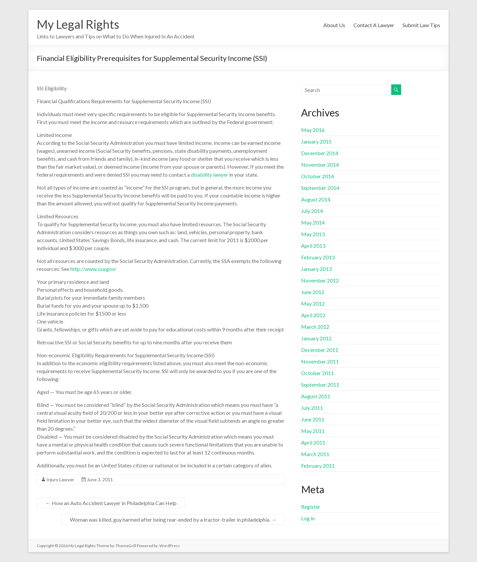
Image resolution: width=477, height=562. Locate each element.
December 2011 (319, 350)
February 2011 (318, 465)
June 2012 (312, 292)
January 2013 (316, 269)
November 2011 (320, 361)
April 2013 (313, 245)
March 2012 (315, 327)
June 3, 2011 (100, 479)
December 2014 (319, 153)
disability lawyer (209, 174)
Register (310, 506)
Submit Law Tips (421, 25)
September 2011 (320, 384)
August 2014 (315, 199)
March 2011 (315, 454)
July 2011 (312, 408)
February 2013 (318, 257)
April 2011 (313, 442)
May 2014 (313, 222)
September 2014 (320, 188)
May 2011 (313, 431)
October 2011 (317, 373)
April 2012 (313, 315)
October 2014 (317, 176)
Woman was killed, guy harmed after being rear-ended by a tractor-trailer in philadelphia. (173, 519)
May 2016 (313, 130)
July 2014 (312, 211)
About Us (334, 25)
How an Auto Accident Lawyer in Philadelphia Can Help (111, 503)
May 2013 (313, 234)
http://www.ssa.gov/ (93, 269)
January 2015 (316, 141)
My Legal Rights (78, 24)
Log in (308, 518)
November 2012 (320, 280)
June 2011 (312, 419)
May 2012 (313, 303)
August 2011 (315, 396)
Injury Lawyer (60, 479)
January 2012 (316, 338)
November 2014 (320, 164)
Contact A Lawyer (373, 25)
